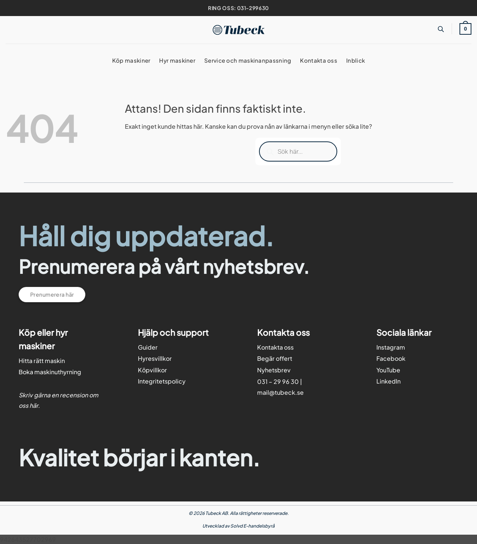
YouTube (388, 370)
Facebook (390, 358)
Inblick (355, 60)
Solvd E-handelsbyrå (252, 526)
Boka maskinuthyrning (50, 372)
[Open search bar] (441, 29)
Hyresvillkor (155, 358)
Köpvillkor (152, 370)
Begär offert (274, 358)
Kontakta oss (318, 60)
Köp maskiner (131, 60)
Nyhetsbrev (274, 370)
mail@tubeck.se (280, 392)
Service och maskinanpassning (247, 60)
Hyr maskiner (177, 60)
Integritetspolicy (162, 381)
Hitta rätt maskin (42, 361)
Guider (148, 347)
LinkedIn (388, 381)
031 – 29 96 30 (278, 381)
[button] (465, 29)
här (33, 405)
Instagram (390, 347)
